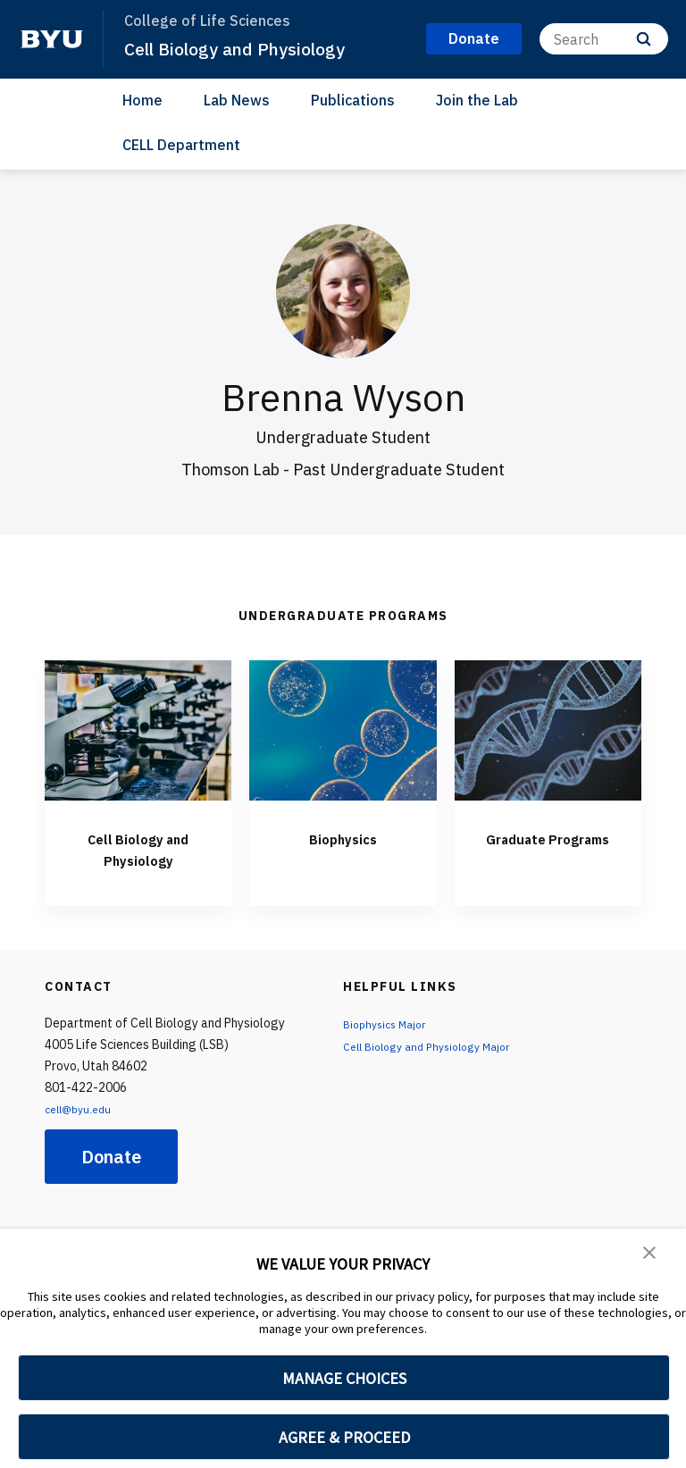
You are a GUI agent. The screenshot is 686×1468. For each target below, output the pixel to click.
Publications (353, 100)
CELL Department (181, 145)
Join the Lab (477, 100)
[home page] (52, 39)
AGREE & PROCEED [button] (344, 1437)
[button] (650, 1254)
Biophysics (343, 838)
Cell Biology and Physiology (245, 48)
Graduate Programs (548, 848)
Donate (111, 1157)
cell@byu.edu (82, 1109)
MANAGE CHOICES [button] (344, 1378)
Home (142, 100)
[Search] (604, 39)
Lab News (237, 100)
